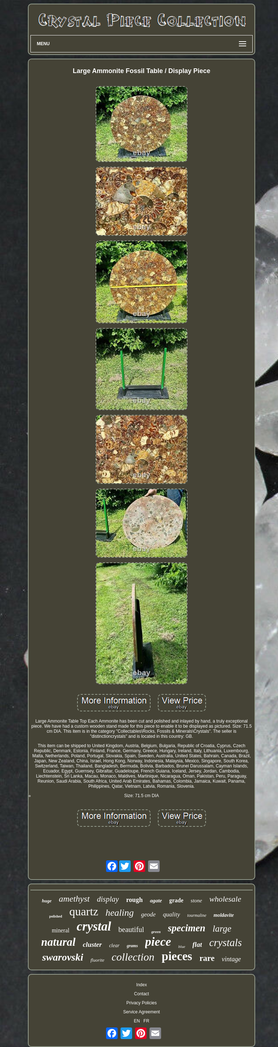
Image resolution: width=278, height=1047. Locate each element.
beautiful (131, 929)
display (108, 899)
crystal (94, 926)
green (156, 931)
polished (55, 916)
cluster (92, 944)
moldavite (224, 915)
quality (171, 914)
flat (197, 944)
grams (132, 945)
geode (148, 914)
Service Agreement (141, 1011)
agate (156, 900)
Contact (141, 993)
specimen (186, 928)
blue (181, 946)
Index (141, 984)
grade (176, 900)
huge (47, 900)
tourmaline (196, 915)
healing (120, 912)
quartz (84, 911)
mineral (61, 930)
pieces (177, 956)
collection (132, 957)
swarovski (62, 957)
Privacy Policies (141, 1002)
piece (158, 941)
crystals (225, 942)
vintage (231, 959)
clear (114, 945)
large (221, 928)
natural (58, 942)
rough (134, 899)
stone (196, 900)
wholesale (225, 898)
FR (146, 1020)
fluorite (97, 960)
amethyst (74, 898)
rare (207, 958)
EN (137, 1020)
